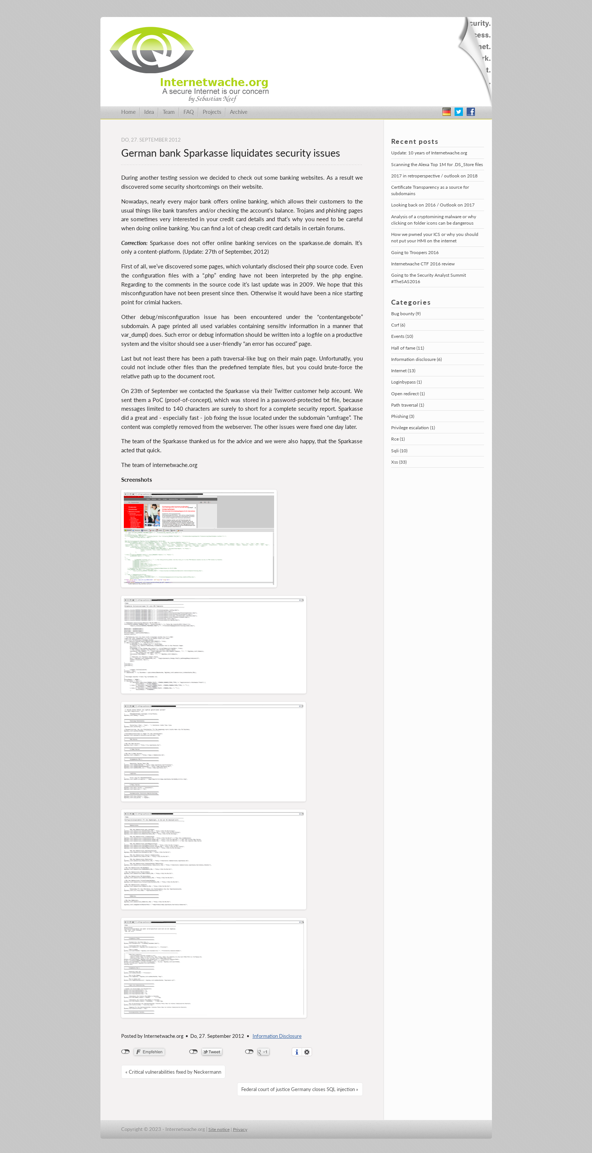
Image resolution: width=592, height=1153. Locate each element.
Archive (238, 112)
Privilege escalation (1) (413, 427)
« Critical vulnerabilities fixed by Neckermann (173, 1072)
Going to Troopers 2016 (415, 252)
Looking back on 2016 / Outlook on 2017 (433, 205)
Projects (212, 112)
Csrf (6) (398, 325)
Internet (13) (403, 370)
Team (169, 112)
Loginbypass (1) (406, 382)
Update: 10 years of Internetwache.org (429, 153)
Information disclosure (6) (416, 359)
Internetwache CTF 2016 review (423, 264)
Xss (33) (399, 462)
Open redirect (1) (408, 393)
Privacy (240, 1129)
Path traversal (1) (407, 405)
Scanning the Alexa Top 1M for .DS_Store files (437, 164)
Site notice (219, 1129)
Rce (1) (398, 439)
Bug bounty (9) (406, 313)
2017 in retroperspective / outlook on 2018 (434, 176)
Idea (149, 112)
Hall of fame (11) (407, 348)
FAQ (188, 112)
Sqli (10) (399, 450)
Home (128, 112)
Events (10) (402, 336)
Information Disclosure (277, 1036)
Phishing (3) (402, 416)
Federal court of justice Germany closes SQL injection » (299, 1089)
